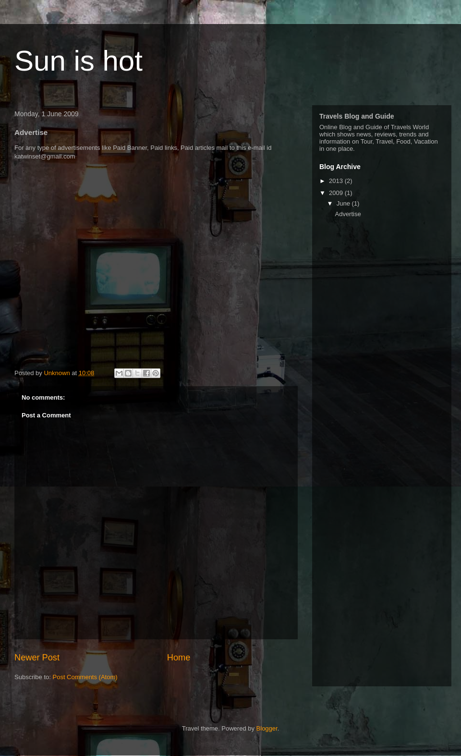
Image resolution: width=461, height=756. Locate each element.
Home (179, 657)
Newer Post (37, 657)
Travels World (410, 127)
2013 (337, 180)
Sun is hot (78, 61)
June (344, 203)
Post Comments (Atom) (85, 677)
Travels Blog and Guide (356, 116)
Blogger (267, 728)
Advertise (348, 214)
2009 (337, 192)
